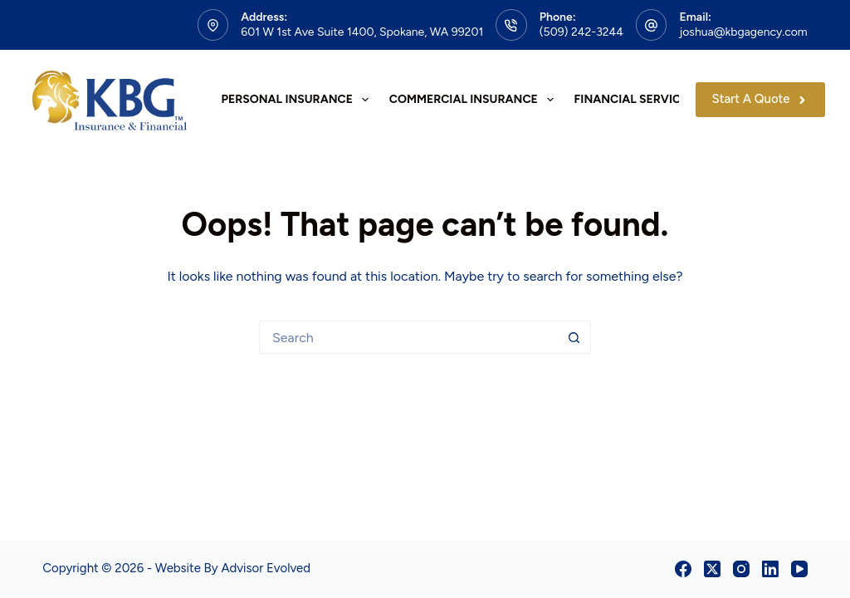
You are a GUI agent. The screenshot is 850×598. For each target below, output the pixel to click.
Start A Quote (760, 98)
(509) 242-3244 (581, 32)
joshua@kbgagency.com (743, 32)
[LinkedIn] (770, 569)
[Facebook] (683, 569)
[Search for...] (408, 337)
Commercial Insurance (474, 100)
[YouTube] (799, 569)
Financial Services (634, 99)
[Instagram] (741, 569)
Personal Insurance (298, 100)
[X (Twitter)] (712, 569)
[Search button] (574, 337)
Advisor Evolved (265, 568)
